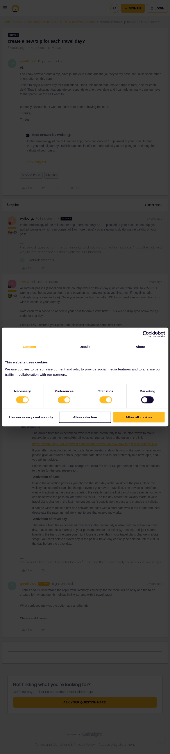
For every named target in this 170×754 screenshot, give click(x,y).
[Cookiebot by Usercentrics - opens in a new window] (146, 334)
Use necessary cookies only (31, 417)
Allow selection (85, 417)
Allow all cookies (139, 417)
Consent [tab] (29, 347)
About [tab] (140, 347)
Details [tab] (85, 347)
